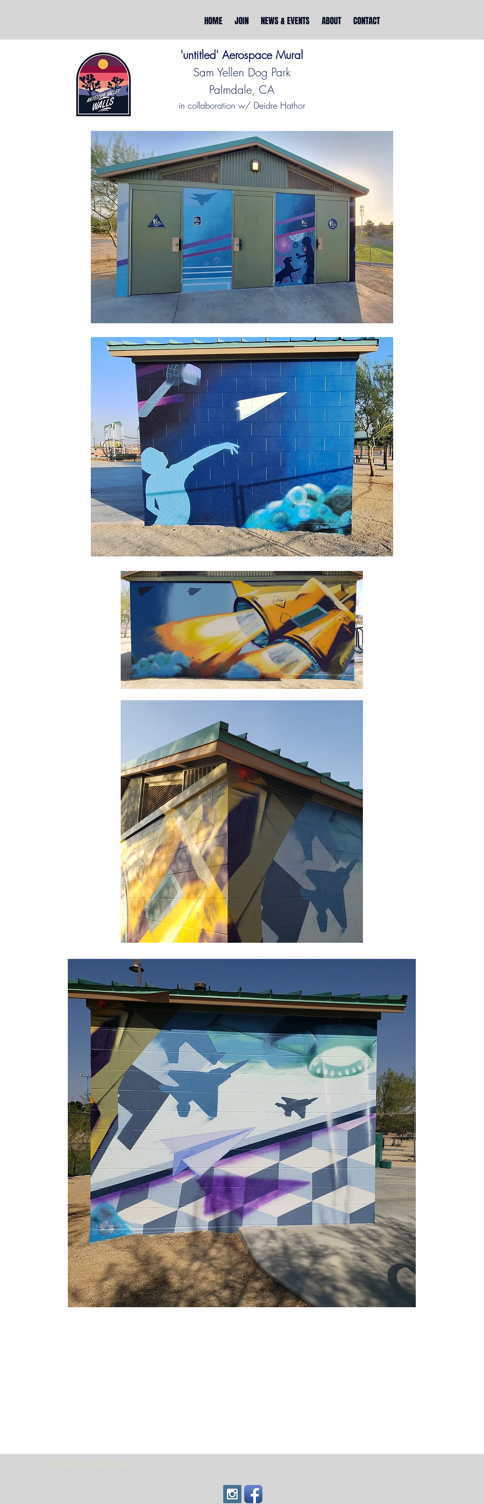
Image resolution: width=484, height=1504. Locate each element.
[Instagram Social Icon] (232, 1494)
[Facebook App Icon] (253, 1494)
